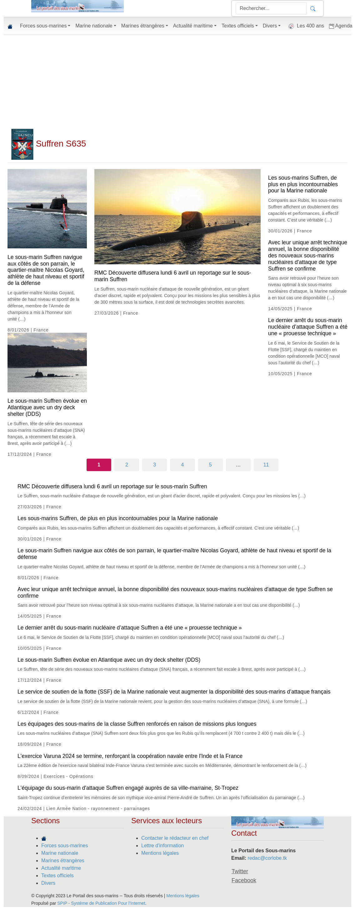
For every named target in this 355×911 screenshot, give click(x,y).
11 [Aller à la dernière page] (266, 464)
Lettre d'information (162, 845)
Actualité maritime (61, 868)
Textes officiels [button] (238, 25)
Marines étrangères (62, 860)
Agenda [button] (340, 26)
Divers (48, 883)
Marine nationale (59, 853)
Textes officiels (57, 875)
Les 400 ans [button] (305, 26)
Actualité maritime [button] (193, 25)
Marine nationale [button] (93, 25)
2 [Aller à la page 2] (126, 464)
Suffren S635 (48, 143)
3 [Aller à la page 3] (154, 464)
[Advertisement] (177, 82)
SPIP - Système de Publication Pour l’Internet (101, 903)
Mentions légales (160, 853)
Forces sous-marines (64, 845)
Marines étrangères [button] (142, 25)
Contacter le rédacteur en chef (174, 838)
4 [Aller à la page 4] (182, 464)
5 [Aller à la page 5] (210, 464)
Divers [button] (270, 25)
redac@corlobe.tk (267, 858)
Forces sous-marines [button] (43, 25)
